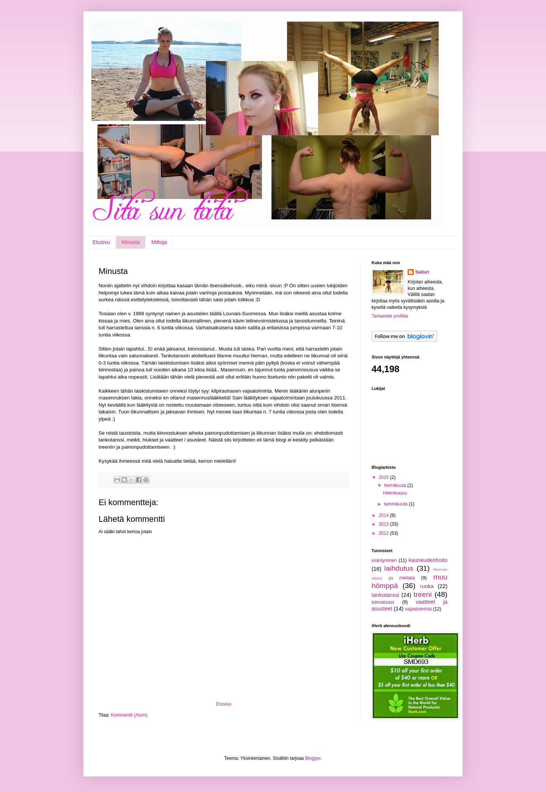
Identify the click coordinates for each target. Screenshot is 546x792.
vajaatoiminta (418, 609)
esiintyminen (384, 560)
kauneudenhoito (428, 560)
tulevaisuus (383, 602)
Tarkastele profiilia (390, 316)
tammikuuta (396, 504)
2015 (384, 477)
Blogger (313, 758)
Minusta (130, 242)
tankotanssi (385, 595)
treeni (422, 594)
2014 (384, 515)
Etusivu (101, 242)
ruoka (427, 586)
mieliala (407, 578)
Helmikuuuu (395, 493)
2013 (384, 524)
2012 (384, 533)
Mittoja (159, 242)
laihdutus (398, 568)
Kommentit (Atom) (129, 715)
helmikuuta (395, 485)
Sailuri (422, 272)
